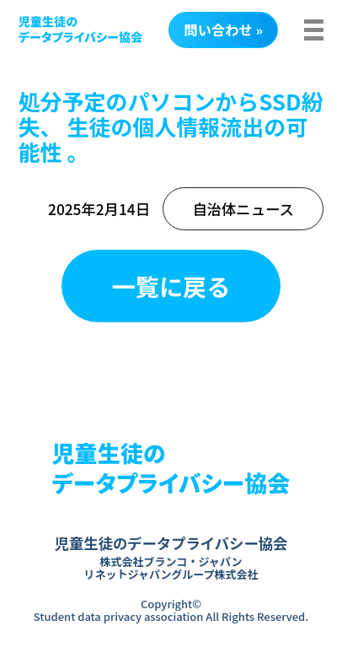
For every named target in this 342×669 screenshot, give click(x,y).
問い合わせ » (223, 29)
